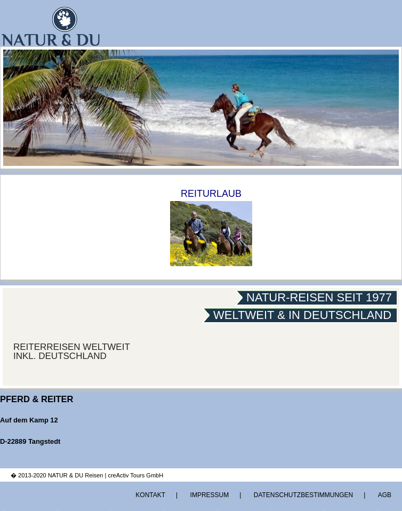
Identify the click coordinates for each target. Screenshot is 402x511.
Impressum (209, 495)
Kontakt (150, 495)
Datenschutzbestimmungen (303, 495)
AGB (384, 495)
